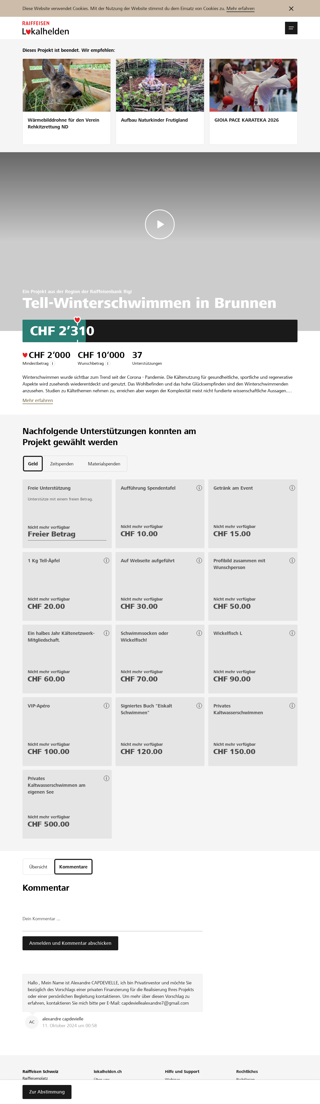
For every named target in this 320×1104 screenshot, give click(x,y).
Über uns (102, 1079)
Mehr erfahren (240, 8)
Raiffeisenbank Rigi (111, 291)
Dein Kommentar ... (41, 918)
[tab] (33, 464)
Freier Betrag (52, 534)
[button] (291, 28)
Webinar (172, 1079)
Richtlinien (245, 1079)
